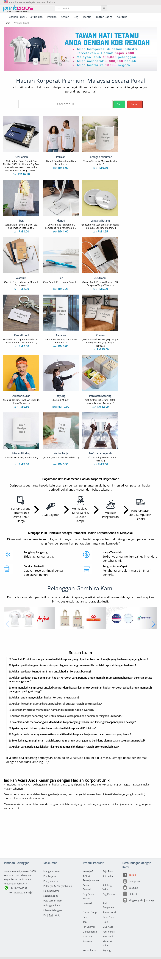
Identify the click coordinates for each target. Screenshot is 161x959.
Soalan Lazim (50, 863)
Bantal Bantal (90, 899)
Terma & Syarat (72, 938)
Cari (119, 104)
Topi (85, 890)
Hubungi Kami (51, 858)
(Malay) (150, 868)
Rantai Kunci (109, 880)
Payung (107, 918)
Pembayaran (50, 844)
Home (7, 22)
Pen (85, 885)
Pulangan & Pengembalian (57, 854)
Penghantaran (50, 849)
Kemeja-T (88, 839)
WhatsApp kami (80, 726)
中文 (57, 883)
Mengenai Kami (51, 839)
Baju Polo (108, 839)
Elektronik (108, 904)
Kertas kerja (89, 918)
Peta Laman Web (52, 868)
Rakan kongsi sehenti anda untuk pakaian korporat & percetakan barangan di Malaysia (80, 955)
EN (44, 883)
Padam (135, 104)
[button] (8, 575)
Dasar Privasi (90, 938)
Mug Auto (108, 894)
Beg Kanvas (109, 862)
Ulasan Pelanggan (53, 878)
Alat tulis (87, 904)
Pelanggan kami (52, 873)
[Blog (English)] (133, 868)
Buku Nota (108, 885)
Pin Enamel (89, 894)
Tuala (105, 890)
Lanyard (87, 871)
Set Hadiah (108, 844)
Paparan (87, 909)
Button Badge (90, 880)
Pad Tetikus (109, 899)
